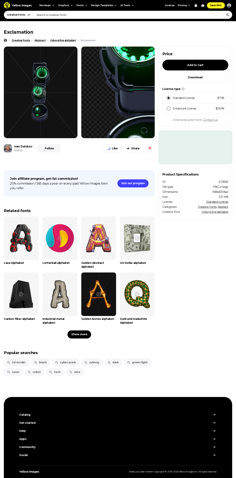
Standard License (217, 202)
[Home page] (5, 40)
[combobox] (132, 15)
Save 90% (216, 5)
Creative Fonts (207, 207)
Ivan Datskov (23, 146)
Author (18, 150)
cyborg (91, 362)
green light (137, 362)
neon (13, 372)
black (40, 362)
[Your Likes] (203, 5)
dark (113, 362)
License (170, 5)
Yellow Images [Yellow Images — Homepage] (29, 471)
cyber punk (65, 362)
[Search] (227, 15)
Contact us (210, 120)
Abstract (223, 207)
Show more (79, 334)
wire (74, 372)
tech (55, 372)
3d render (16, 362)
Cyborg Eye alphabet (215, 212)
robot (34, 372)
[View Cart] (196, 5)
